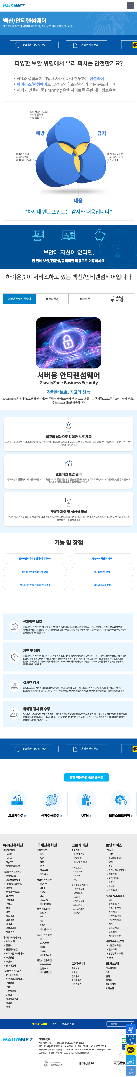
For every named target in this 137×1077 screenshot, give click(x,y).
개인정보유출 (115, 945)
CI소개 (108, 972)
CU (41, 921)
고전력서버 (79, 889)
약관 (54, 1023)
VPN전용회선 (13, 845)
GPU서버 (78, 893)
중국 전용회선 (43, 909)
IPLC (42, 866)
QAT (42, 858)
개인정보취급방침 (39, 1023)
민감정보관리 (115, 915)
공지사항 (75, 968)
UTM (111, 854)
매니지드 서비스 (81, 862)
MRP (42, 862)
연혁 (108, 976)
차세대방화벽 (115, 858)
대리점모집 (76, 984)
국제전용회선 (47, 845)
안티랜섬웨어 (115, 920)
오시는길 (110, 988)
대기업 (9, 924)
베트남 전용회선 (44, 879)
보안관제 (10, 895)
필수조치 (113, 949)
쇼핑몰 (9, 995)
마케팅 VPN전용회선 (12, 937)
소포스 (112, 882)
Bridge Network (13, 879)
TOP (131, 1071)
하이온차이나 (46, 929)
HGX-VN (43, 883)
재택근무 (10, 932)
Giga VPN (10, 862)
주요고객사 (111, 984)
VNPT (42, 887)
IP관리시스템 (12, 975)
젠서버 (77, 875)
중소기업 (10, 915)
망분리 (9, 887)
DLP (110, 899)
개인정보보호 (115, 936)
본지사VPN (11, 875)
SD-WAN (44, 870)
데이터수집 (79, 909)
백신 (111, 924)
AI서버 (77, 897)
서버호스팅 (76, 867)
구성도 (9, 904)
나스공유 (44, 899)
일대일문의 (76, 980)
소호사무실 (11, 991)
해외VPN (44, 874)
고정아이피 (11, 928)
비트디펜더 (52, 299)
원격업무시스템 (13, 891)
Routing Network (13, 883)
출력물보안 (114, 904)
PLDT (42, 947)
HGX (42, 854)
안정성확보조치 (116, 953)
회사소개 (112, 963)
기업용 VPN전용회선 (12, 871)
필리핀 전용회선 (44, 935)
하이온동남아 (46, 972)
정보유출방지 (115, 908)
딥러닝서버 (79, 901)
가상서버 (78, 871)
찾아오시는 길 (68, 1023)
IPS (110, 866)
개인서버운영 (12, 999)
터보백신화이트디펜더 (117, 298)
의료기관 (10, 920)
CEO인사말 (111, 968)
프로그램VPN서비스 (15, 953)
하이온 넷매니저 (13, 866)
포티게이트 (114, 878)
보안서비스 (114, 845)
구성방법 (10, 899)
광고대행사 (11, 965)
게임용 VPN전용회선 (12, 971)
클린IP (9, 945)
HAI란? (9, 854)
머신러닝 (78, 905)
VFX (41, 895)
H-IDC (76, 913)
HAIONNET (14, 5)
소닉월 (112, 886)
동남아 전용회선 (44, 960)
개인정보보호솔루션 (115, 941)
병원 (8, 911)
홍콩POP (44, 968)
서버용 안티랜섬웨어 (19, 299)
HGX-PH (43, 939)
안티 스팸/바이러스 (117, 870)
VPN (110, 862)
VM (75, 879)
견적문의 (75, 976)
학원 (8, 908)
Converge (44, 942)
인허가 (109, 980)
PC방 (8, 1007)
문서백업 (113, 911)
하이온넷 (113, 890)
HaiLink (9, 858)
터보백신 (85, 299)
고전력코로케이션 (79, 885)
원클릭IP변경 (12, 949)
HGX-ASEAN (45, 964)
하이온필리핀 (46, 955)
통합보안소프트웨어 (115, 895)
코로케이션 (79, 845)
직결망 (43, 891)
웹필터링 (113, 874)
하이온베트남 (46, 904)
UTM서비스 (111, 850)
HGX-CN (43, 913)
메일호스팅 (79, 854)
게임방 (9, 1003)
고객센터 (78, 963)
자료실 (74, 972)
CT (41, 917)
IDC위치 (78, 858)
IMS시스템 (10, 941)
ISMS (111, 957)
